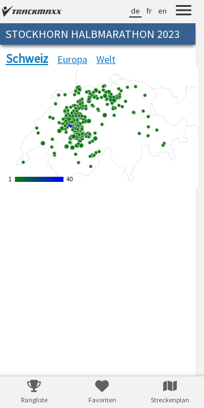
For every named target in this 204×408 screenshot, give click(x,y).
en (162, 11)
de (135, 11)
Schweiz (27, 58)
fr (149, 11)
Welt (106, 59)
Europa (72, 59)
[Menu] (183, 12)
